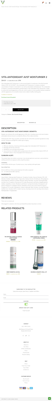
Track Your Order (26, 365)
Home (2, 6)
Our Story (26, 346)
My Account (26, 379)
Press (26, 350)
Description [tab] (21, 122)
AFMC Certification (26, 348)
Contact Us (26, 369)
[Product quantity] (6, 109)
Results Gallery (26, 354)
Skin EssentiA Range (14, 6)
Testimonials (26, 352)
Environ (7, 6)
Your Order (26, 367)
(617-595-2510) (26, 326)
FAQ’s (26, 363)
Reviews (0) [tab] (32, 122)
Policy (26, 382)
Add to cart (21, 109)
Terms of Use (26, 380)
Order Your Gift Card (26, 307)
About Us (26, 344)
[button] (50, 3)
